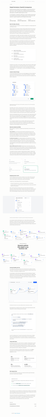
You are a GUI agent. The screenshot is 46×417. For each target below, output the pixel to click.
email (15, 413)
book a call (18, 413)
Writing (30, 1)
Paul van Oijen (13, 1)
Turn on (35, 282)
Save (31, 98)
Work (27, 1)
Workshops (33, 1)
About (25, 1)
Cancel (28, 98)
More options (30, 282)
